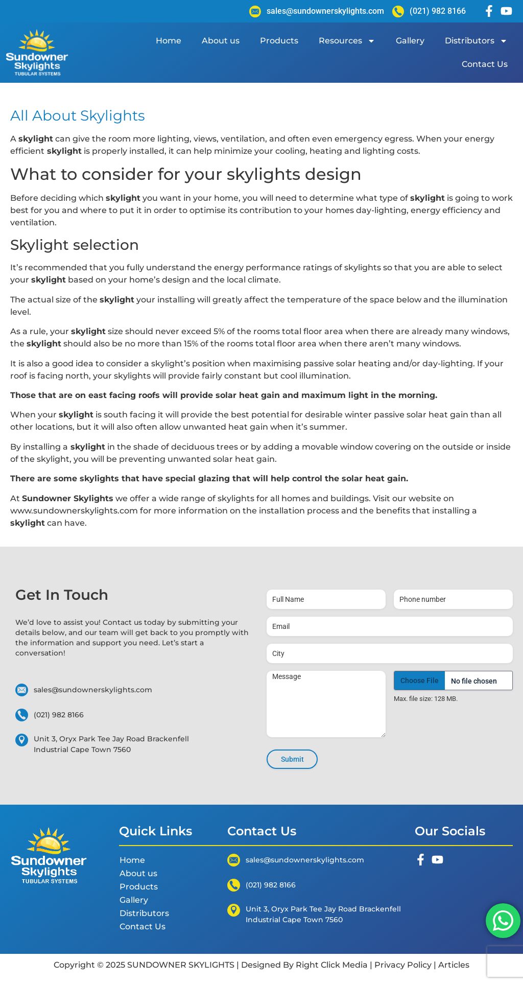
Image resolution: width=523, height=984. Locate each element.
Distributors (476, 41)
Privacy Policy (403, 965)
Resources (347, 41)
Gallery (410, 40)
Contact (118, 622)
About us (221, 40)
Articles (452, 965)
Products (279, 40)
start (189, 642)
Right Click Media (332, 965)
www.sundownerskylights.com (74, 511)
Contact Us (485, 64)
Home (168, 40)
